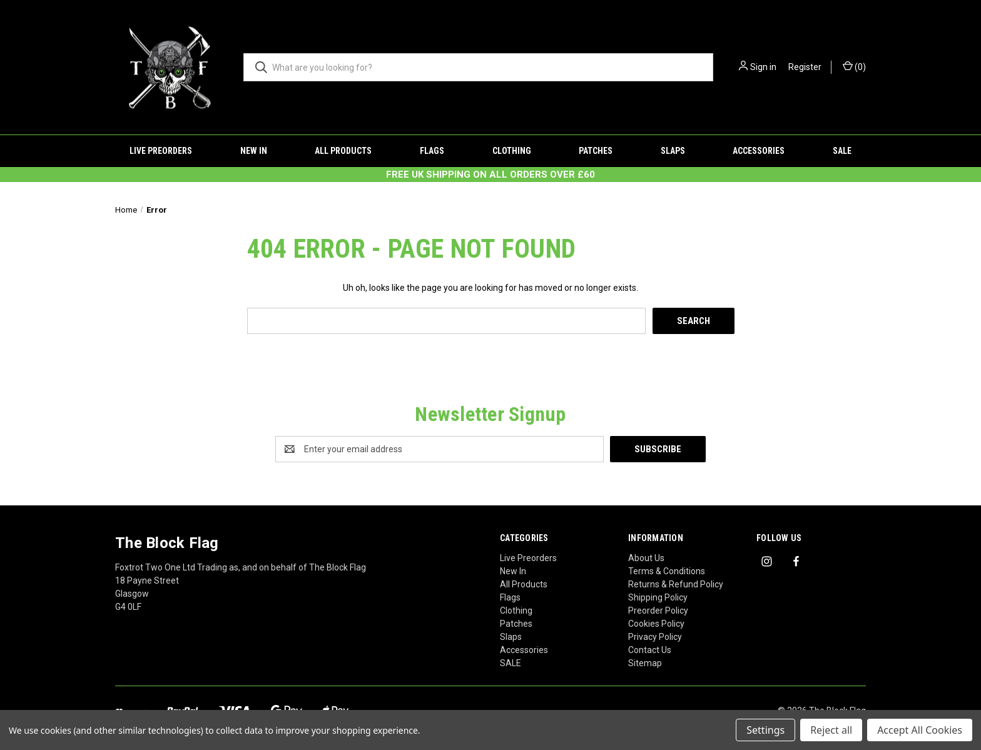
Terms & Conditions (666, 571)
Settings (765, 730)
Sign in (763, 67)
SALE (842, 151)
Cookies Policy (656, 624)
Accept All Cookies (919, 730)
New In (253, 151)
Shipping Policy (658, 597)
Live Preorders (161, 151)
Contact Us (649, 650)
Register (804, 67)
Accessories (759, 151)
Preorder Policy (658, 611)
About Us (646, 558)
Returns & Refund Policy (675, 584)
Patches (595, 151)
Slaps (673, 151)
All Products (343, 151)
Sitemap (645, 663)
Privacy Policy (655, 637)
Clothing (511, 151)
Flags (432, 151)
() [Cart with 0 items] (854, 66)
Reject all (831, 730)
